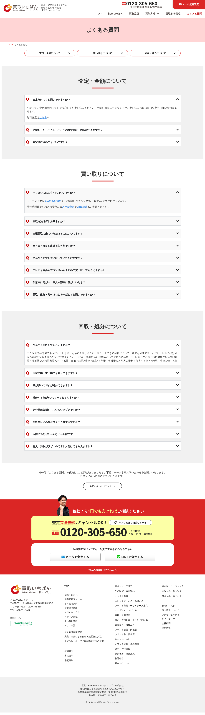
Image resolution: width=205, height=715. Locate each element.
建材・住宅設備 (122, 651)
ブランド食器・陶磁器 (126, 632)
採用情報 (166, 630)
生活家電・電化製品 (125, 593)
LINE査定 (82, 206)
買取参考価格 (173, 13)
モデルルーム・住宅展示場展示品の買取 (84, 643)
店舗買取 (68, 653)
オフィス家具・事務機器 (127, 646)
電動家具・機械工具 (125, 627)
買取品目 (134, 13)
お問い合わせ (168, 608)
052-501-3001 (23, 612)
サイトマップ (168, 621)
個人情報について (170, 613)
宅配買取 (68, 663)
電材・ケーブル (122, 666)
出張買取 (68, 658)
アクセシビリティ (170, 617)
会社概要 (166, 626)
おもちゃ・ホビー (123, 641)
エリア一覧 (69, 628)
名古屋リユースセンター (174, 588)
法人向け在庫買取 (73, 634)
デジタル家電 (121, 598)
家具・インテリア (123, 588)
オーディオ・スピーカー (127, 613)
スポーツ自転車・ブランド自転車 (131, 622)
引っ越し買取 (71, 623)
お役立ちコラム (72, 615)
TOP (98, 13)
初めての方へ (115, 13)
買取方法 (152, 14)
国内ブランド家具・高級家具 (129, 603)
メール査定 (68, 206)
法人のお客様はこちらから (103, 572)
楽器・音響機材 (122, 617)
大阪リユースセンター (173, 593)
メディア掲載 (71, 619)
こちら (43, 117)
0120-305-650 (141, 3)
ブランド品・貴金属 (125, 637)
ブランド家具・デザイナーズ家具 (131, 608)
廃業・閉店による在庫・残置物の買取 (83, 639)
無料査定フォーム (73, 601)
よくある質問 (194, 13)
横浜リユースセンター (173, 598)
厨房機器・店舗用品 (125, 656)
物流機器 (119, 661)
